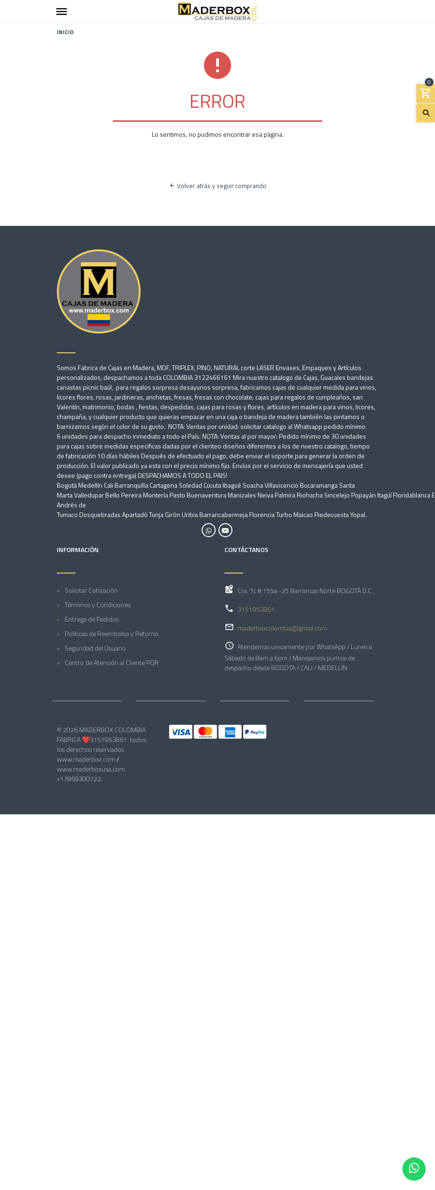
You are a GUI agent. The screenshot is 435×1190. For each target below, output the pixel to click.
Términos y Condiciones (97, 604)
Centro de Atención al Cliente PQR (112, 662)
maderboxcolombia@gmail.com (282, 628)
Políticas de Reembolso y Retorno (111, 633)
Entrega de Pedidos (92, 619)
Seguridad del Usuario (95, 648)
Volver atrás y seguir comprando (217, 185)
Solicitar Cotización (91, 590)
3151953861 (256, 609)
